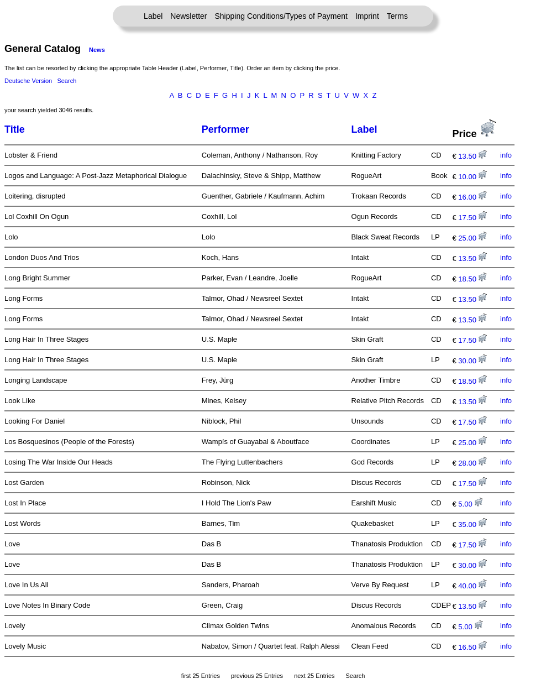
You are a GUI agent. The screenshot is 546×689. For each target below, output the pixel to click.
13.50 (472, 156)
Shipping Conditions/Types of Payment (281, 16)
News (97, 49)
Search (66, 80)
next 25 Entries (314, 675)
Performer (225, 129)
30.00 (472, 361)
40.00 (472, 586)
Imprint (367, 16)
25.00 (472, 238)
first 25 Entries (200, 675)
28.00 (472, 463)
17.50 (472, 217)
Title (14, 129)
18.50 (472, 279)
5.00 (470, 504)
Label (153, 16)
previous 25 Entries (257, 675)
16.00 (472, 197)
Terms (397, 16)
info (506, 155)
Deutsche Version (28, 80)
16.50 (472, 647)
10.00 (472, 177)
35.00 (472, 524)
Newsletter (188, 16)
